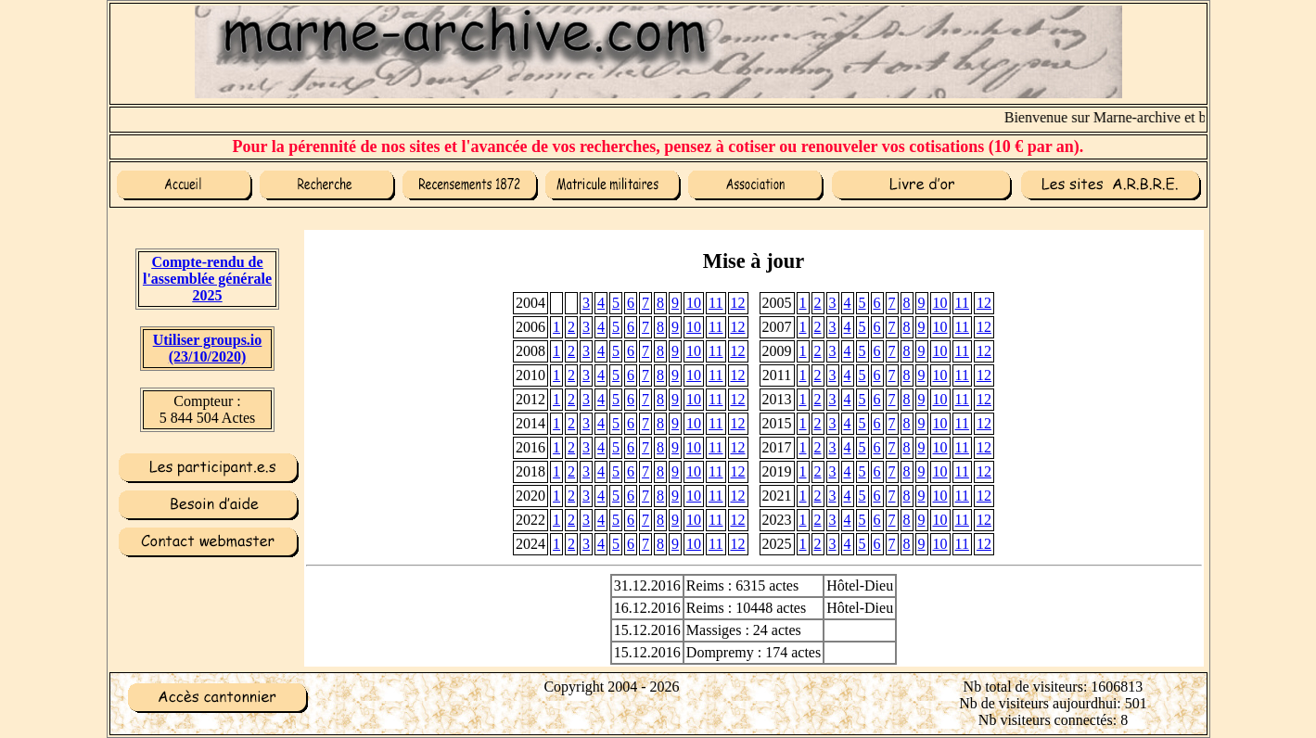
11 (715, 303)
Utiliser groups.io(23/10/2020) (207, 348)
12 (738, 303)
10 (693, 303)
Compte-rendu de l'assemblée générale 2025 (207, 278)
